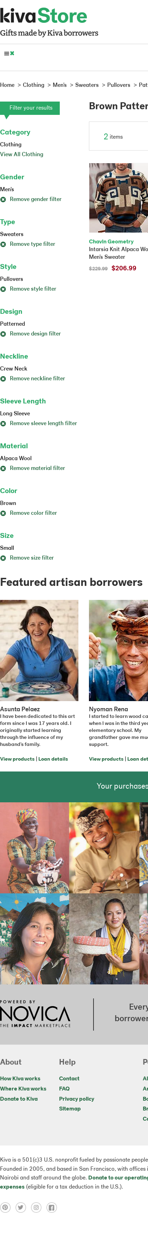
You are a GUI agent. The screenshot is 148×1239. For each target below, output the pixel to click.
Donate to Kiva (19, 1099)
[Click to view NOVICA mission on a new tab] (35, 1014)
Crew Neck (13, 369)
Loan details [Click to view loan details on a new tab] (53, 759)
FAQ (64, 1089)
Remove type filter (27, 244)
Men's (7, 190)
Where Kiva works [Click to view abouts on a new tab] (23, 1089)
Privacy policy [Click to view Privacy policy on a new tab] (76, 1099)
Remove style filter (28, 289)
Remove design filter (30, 334)
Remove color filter (28, 513)
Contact (69, 1079)
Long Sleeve (15, 414)
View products (17, 759)
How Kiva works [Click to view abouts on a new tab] (20, 1079)
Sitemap (70, 1109)
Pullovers (11, 279)
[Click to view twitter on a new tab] (23, 1207)
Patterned (12, 324)
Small (7, 548)
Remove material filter (32, 468)
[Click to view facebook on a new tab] (53, 1207)
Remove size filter (27, 558)
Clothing (10, 145)
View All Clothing (21, 155)
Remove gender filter (31, 199)
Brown (8, 503)
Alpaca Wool (16, 459)
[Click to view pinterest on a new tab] (7, 1207)
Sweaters (12, 234)
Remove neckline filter (32, 379)
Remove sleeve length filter (38, 424)
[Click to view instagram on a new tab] (38, 1207)
